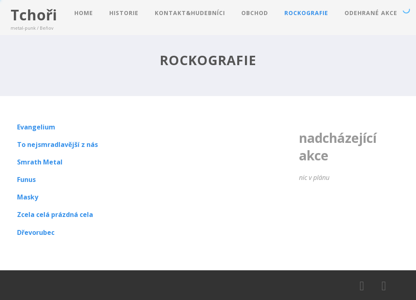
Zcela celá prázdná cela (55, 214)
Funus (26, 179)
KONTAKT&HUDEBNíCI (190, 13)
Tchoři (34, 15)
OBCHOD (254, 13)
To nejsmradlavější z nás (57, 144)
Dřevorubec (35, 232)
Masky (27, 197)
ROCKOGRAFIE (306, 13)
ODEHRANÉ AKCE (370, 13)
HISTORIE (124, 13)
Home (83, 13)
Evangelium (36, 127)
